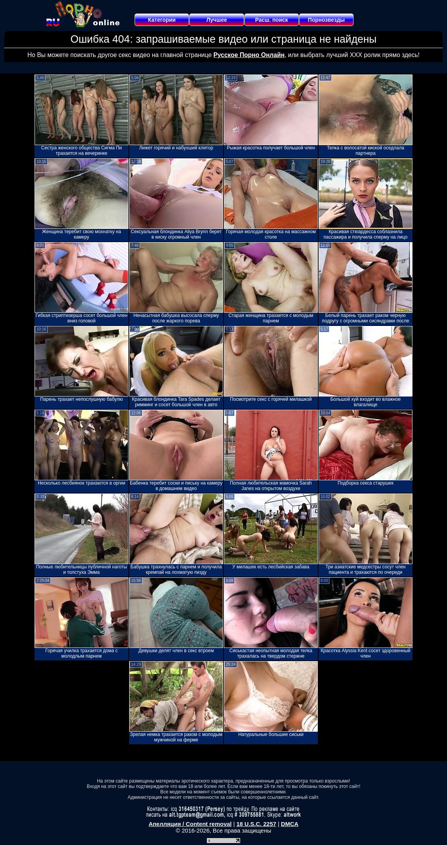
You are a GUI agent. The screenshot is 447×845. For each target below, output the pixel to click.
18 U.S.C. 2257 (256, 824)
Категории (162, 20)
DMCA (289, 824)
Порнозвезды (326, 20)
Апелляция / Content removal (190, 824)
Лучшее (216, 20)
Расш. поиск (271, 20)
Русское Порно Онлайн (248, 55)
